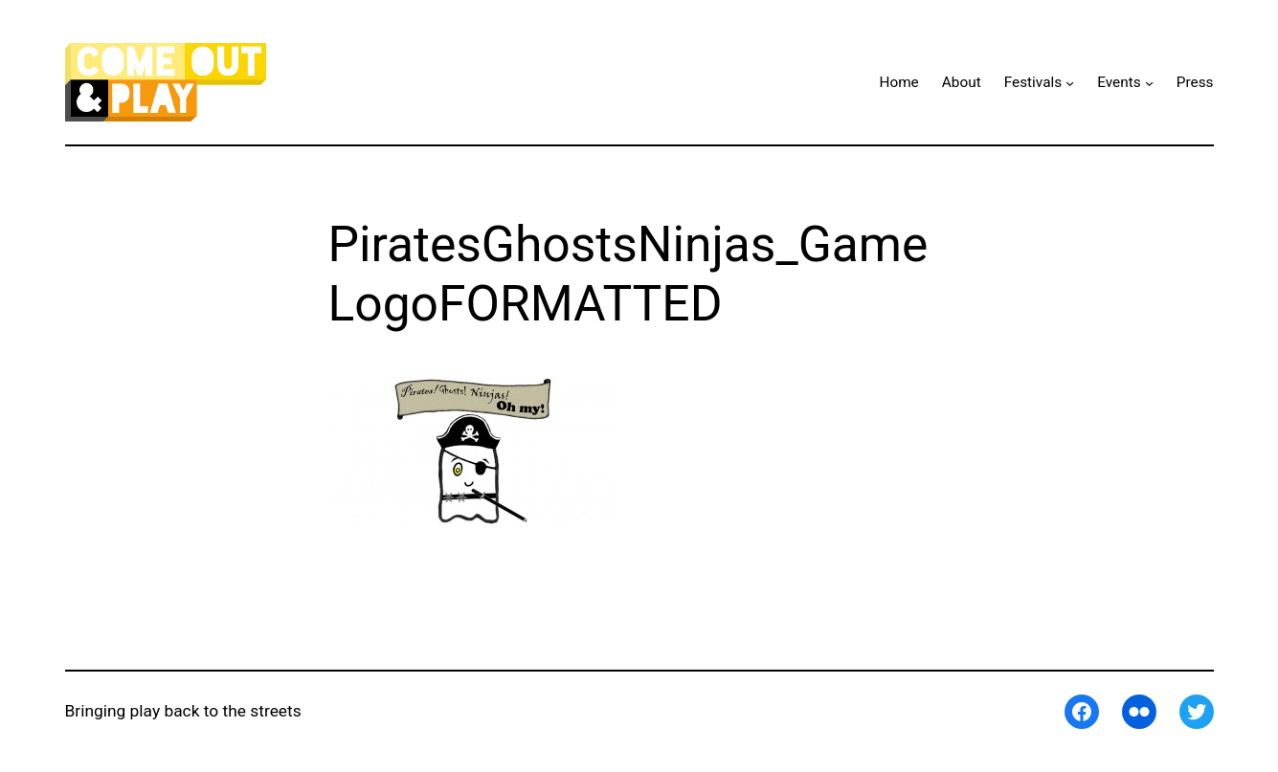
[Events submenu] (1149, 81)
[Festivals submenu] (1069, 81)
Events (1118, 82)
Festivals (1033, 82)
